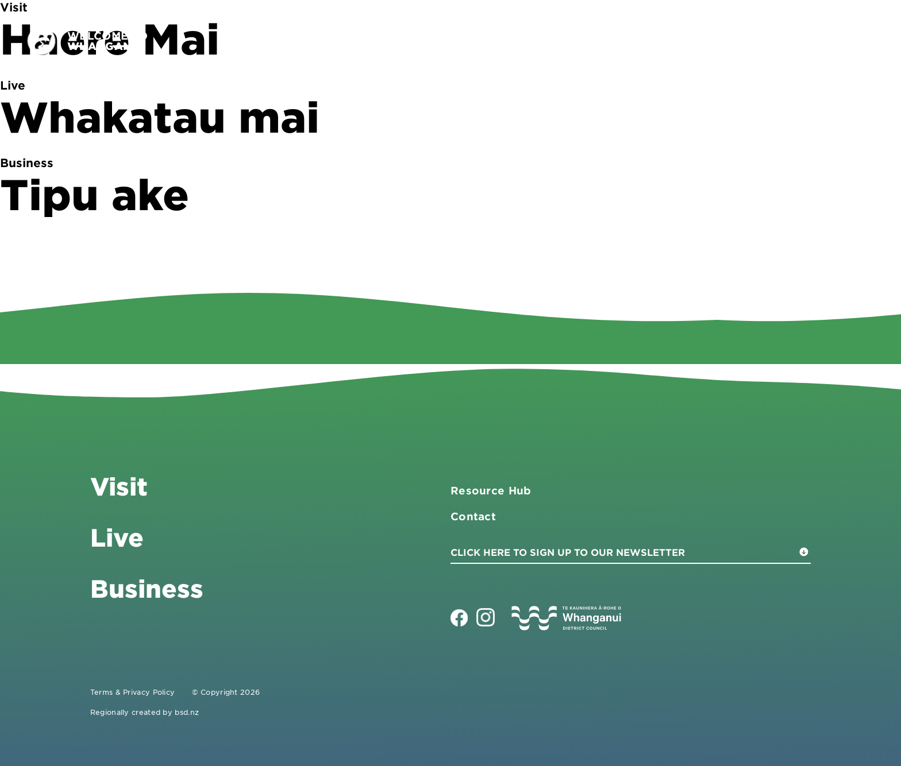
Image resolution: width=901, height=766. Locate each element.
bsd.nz (187, 712)
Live (758, 40)
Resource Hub (491, 490)
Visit (627, 40)
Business (693, 40)
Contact (817, 40)
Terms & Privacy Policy (132, 692)
